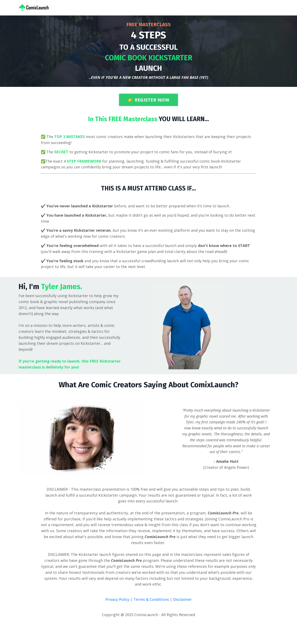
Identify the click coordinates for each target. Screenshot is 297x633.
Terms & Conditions (151, 599)
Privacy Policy (117, 599)
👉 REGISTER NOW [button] (148, 100)
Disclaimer (182, 599)
